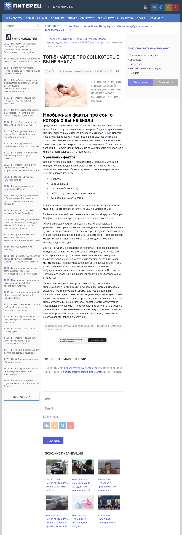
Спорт (141, 18)
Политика (57, 18)
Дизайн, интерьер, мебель (90, 39)
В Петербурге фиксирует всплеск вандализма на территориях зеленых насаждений (21, 167)
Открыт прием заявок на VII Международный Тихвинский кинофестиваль (21, 295)
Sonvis (107, 133)
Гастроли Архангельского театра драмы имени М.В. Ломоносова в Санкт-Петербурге (20, 271)
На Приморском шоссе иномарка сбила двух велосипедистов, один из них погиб (22, 237)
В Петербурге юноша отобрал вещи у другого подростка (21, 145)
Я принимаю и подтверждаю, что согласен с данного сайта (82, 370)
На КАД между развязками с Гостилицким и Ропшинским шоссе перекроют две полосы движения (21, 199)
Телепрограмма (54, 30)
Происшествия (107, 18)
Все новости (21, 396)
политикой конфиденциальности (82, 372)
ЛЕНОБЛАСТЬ (53, 26)
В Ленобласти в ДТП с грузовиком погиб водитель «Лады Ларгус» (21, 383)
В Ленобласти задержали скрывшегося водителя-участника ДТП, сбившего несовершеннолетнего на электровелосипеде (21, 86)
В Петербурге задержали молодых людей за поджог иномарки (20, 100)
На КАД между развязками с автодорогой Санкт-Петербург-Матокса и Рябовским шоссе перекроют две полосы (21, 223)
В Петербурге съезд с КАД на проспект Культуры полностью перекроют (22, 319)
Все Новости (14, 18)
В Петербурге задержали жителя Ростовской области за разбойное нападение (20, 134)
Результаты (166, 82)
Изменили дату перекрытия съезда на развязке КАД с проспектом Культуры (21, 283)
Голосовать (141, 82)
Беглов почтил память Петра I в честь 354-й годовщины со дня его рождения (22, 70)
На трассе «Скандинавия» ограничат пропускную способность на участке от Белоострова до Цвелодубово (21, 48)
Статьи (155, 18)
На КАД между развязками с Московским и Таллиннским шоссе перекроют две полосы (21, 112)
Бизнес (72, 18)
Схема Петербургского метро (134, 26)
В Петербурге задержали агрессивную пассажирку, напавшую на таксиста (20, 340)
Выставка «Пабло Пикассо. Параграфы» (21, 330)
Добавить (53, 440)
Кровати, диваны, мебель (63, 42)
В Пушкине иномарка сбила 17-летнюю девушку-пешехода (21, 351)
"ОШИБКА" (59, 329)
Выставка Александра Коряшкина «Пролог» (19, 187)
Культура (127, 18)
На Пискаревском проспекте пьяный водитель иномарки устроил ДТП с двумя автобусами (22, 258)
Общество (87, 18)
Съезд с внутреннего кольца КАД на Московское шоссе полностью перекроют (22, 307)
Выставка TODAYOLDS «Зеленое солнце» (18, 178)
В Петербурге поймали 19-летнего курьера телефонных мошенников (21, 371)
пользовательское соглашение (82, 368)
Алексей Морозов (82, 71)
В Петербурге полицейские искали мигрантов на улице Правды (21, 155)
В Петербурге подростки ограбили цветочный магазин (20, 123)
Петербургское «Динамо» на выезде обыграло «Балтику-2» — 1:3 (22, 60)
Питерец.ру (53, 39)
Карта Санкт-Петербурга (98, 26)
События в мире (36, 18)
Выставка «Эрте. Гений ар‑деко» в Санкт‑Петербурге (19, 212)
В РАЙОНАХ (72, 26)
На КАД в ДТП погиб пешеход (18, 248)
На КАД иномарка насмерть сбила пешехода (22, 360)
